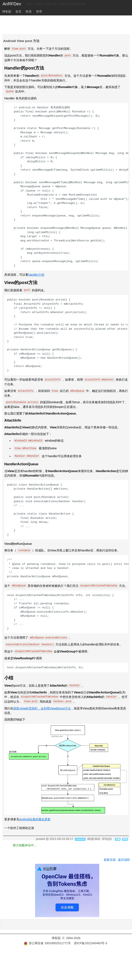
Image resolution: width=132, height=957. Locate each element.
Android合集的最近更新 (34, 819)
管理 (39, 11)
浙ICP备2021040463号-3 (90, 943)
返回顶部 (124, 859)
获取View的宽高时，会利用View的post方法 (42, 708)
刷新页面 (110, 859)
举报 (125, 839)
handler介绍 (36, 274)
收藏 (118, 839)
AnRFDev (12, 4)
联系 (29, 11)
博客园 (6, 11)
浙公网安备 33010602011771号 (47, 943)
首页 (18, 11)
